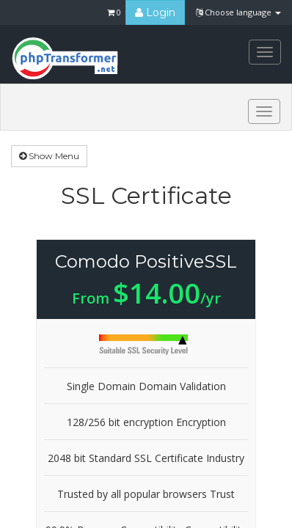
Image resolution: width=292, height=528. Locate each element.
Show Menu (49, 155)
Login (155, 12)
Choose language (238, 12)
